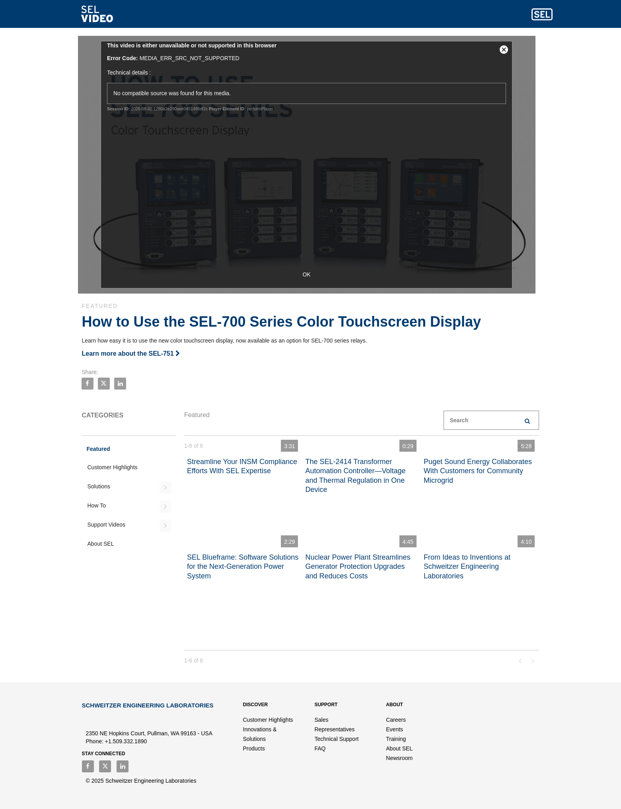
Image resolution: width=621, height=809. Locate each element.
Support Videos (106, 524)
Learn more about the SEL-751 (131, 353)
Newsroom (399, 758)
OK (310, 274)
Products (254, 748)
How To (97, 505)
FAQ (319, 748)
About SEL (101, 544)
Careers (396, 720)
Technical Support (336, 739)
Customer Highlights (113, 467)
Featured (98, 449)
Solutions (99, 486)
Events (394, 729)
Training (396, 739)
